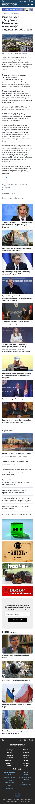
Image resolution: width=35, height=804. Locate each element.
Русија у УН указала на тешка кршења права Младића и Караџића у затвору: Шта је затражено (16, 482)
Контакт (25, 775)
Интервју (26, 752)
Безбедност (9, 760)
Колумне (26, 755)
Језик (9, 785)
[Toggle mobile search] (28, 4)
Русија (9, 752)
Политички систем (9, 777)
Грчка (4, 198)
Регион (16, 13)
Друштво (9, 763)
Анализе (9, 765)
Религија (9, 780)
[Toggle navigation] (31, 4)
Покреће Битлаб (25, 784)
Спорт (26, 765)
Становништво (9, 782)
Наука (26, 760)
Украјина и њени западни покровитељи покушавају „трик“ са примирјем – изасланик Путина (16, 472)
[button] (32, 4)
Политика (9, 755)
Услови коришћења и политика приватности (25, 780)
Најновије (9, 750)
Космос (25, 758)
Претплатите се (17, 619)
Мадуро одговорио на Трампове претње (16, 514)
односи (20, 198)
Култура (25, 763)
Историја (9, 775)
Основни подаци (9, 772)
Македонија (12, 198)
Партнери (26, 772)
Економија (9, 758)
